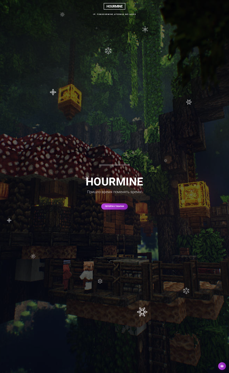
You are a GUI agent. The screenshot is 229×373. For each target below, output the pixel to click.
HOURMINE (114, 6)
